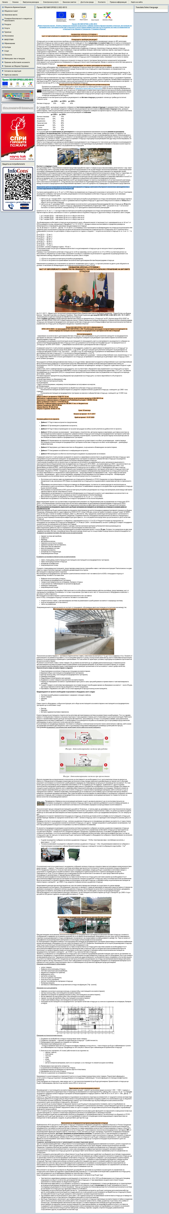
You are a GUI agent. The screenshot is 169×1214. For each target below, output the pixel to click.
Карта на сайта (136, 2)
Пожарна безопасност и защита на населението (18, 20)
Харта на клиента (11, 75)
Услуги (7, 28)
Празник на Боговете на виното (17, 62)
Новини (15, 2)
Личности (8, 55)
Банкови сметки (69, 2)
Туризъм (7, 32)
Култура (7, 47)
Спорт (6, 51)
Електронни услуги (50, 2)
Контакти (101, 2)
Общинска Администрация (15, 7)
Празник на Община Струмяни (16, 66)
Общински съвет (11, 11)
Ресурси (7, 24)
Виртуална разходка (31, 2)
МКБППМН (8, 40)
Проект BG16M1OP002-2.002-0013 (84, 24)
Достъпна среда (87, 2)
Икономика (9, 36)
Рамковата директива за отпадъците (88, 88)
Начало (5, 2)
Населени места (10, 15)
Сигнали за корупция (12, 71)
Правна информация (118, 2)
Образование (9, 43)
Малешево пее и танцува (14, 59)
